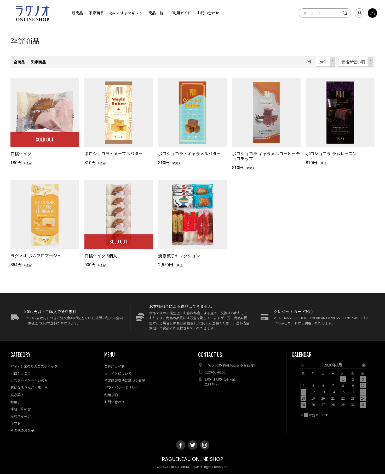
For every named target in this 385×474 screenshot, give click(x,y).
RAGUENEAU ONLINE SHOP (192, 459)
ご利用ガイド (180, 13)
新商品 (77, 13)
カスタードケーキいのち (29, 380)
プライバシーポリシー (121, 387)
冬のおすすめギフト (126, 13)
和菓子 (15, 401)
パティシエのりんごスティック (34, 366)
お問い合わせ (208, 13)
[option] (333, 386)
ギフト (15, 423)
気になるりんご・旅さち (29, 387)
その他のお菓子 (22, 430)
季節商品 (96, 13)
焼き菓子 (17, 394)
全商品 (19, 61)
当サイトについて (117, 373)
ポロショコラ (20, 373)
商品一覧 (155, 13)
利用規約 (111, 394)
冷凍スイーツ (20, 416)
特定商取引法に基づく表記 (124, 380)
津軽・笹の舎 (20, 408)
